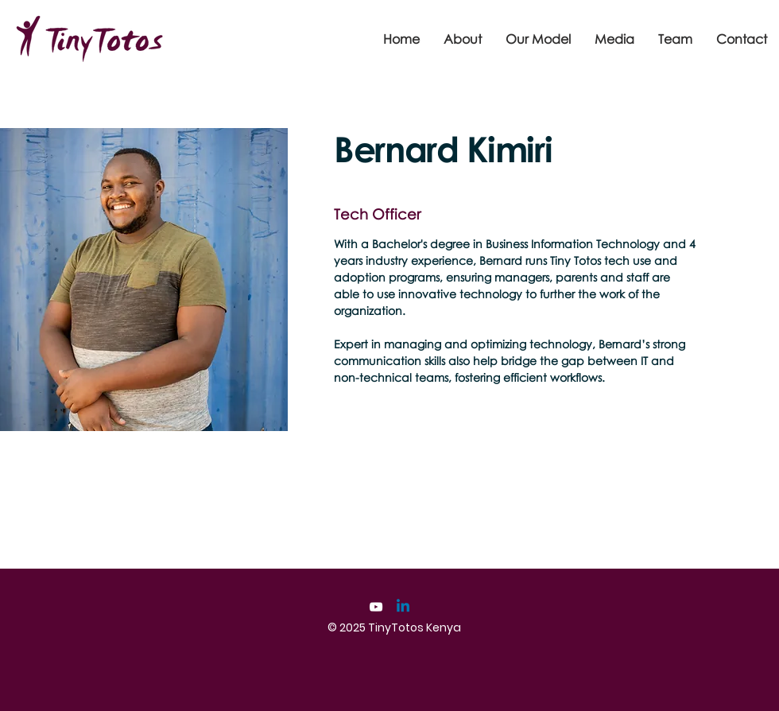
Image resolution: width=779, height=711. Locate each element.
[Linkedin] (403, 607)
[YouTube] (376, 607)
